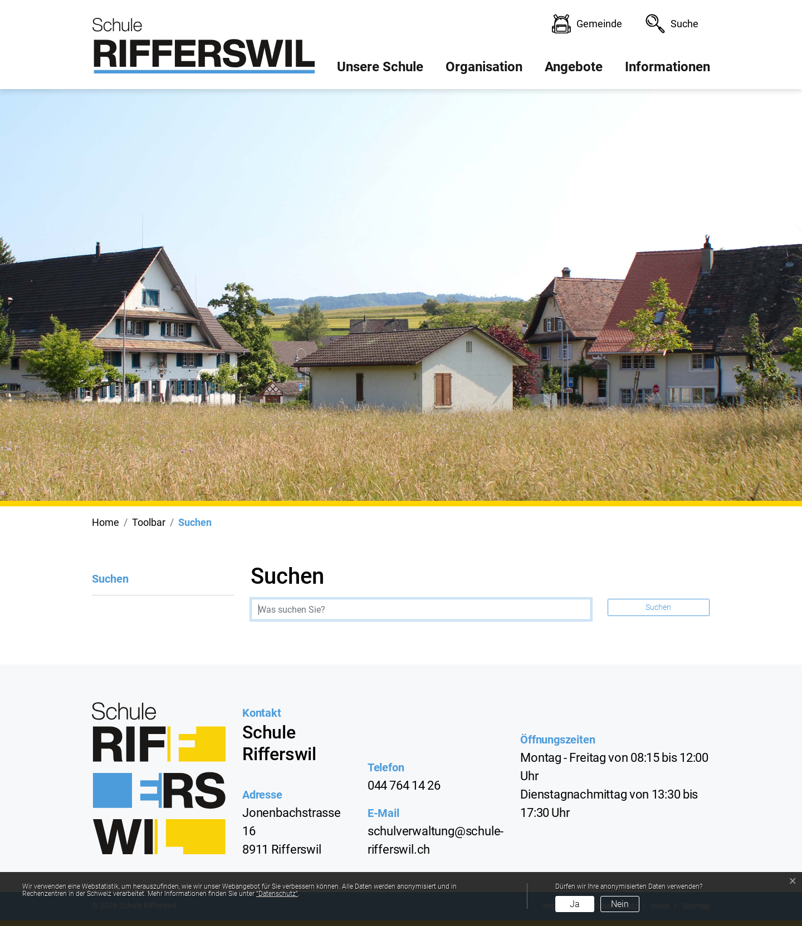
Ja (575, 904)
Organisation (484, 67)
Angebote (574, 67)
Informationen (667, 67)
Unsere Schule (380, 67)
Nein (620, 904)
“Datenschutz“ (277, 894)
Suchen (110, 583)
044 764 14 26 (404, 785)
